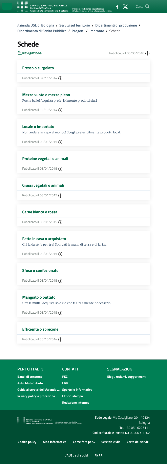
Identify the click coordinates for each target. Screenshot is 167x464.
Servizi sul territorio (74, 25)
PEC (65, 376)
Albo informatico (54, 441)
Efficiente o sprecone (40, 329)
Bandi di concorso (30, 376)
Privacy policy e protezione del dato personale (38, 396)
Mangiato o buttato (39, 297)
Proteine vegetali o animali (45, 158)
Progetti (78, 31)
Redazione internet (75, 402)
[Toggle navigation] (7, 6)
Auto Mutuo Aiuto (30, 383)
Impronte (96, 31)
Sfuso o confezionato (40, 270)
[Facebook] (116, 6)
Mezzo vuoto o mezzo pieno (46, 95)
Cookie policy (27, 441)
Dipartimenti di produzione (116, 25)
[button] (147, 53)
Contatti (71, 369)
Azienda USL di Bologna (35, 25)
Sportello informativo (77, 389)
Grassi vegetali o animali (43, 185)
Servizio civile (110, 441)
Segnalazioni (120, 369)
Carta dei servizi (138, 441)
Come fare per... (84, 441)
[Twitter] (124, 6)
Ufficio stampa (72, 396)
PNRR (99, 455)
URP (65, 383)
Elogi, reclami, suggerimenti (126, 376)
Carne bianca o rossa (39, 212)
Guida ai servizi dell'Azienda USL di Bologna (38, 389)
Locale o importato (38, 126)
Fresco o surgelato (38, 68)
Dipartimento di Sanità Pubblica (41, 31)
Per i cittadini (30, 369)
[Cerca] (147, 6)
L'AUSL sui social (76, 455)
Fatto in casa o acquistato (44, 238)
